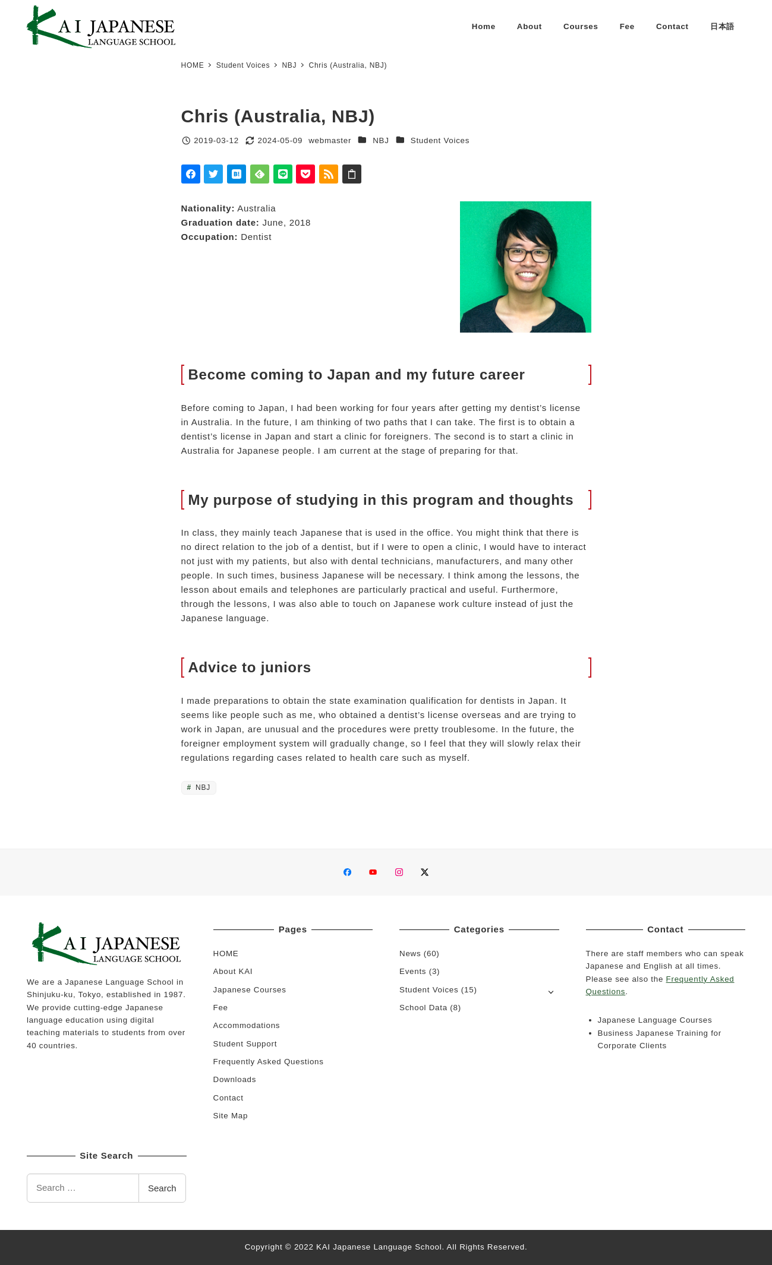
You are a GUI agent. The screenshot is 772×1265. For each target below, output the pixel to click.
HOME (226, 953)
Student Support (245, 1043)
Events (412, 971)
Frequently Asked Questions (268, 1061)
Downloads (235, 1079)
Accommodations (247, 1025)
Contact (228, 1097)
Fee (220, 1007)
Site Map (230, 1115)
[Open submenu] (551, 991)
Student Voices (440, 140)
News (410, 953)
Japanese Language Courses (655, 1020)
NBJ (381, 140)
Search (162, 1188)
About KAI (233, 971)
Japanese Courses (249, 989)
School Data (423, 1007)
